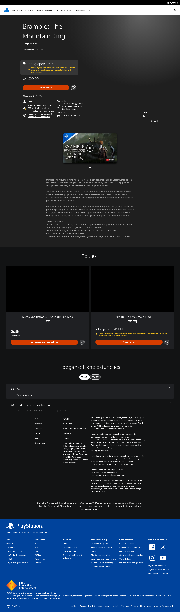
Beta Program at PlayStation (159, 573)
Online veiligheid (70, 551)
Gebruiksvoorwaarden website (106, 606)
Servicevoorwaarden (128, 543)
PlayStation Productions (16, 555)
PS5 (22, 10)
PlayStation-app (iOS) (157, 565)
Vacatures (10, 547)
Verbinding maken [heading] (157, 539)
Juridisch (74, 606)
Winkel (69, 10)
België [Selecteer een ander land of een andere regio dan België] (13, 606)
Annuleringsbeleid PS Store (130, 547)
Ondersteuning (82, 10)
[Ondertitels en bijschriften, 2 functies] (90, 407)
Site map (125, 606)
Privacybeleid (85, 606)
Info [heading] (8, 539)
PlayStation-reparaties (100, 555)
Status (93, 551)
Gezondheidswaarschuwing (131, 555)
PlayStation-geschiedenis (17, 562)
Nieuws (60, 10)
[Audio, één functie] (90, 391)
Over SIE (9, 543)
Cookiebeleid (136, 606)
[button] (39, 116)
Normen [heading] (67, 539)
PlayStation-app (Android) (158, 569)
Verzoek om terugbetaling (102, 562)
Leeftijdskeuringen (127, 551)
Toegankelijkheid (70, 547)
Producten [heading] (40, 539)
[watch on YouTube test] (110, 160)
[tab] (84, 377)
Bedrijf (9, 559)
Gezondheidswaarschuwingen (104, 472)
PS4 (29, 10)
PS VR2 (37, 551)
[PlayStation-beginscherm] (6, 10)
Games (15, 10)
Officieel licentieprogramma (131, 562)
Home (8, 532)
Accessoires (49, 10)
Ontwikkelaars (125, 559)
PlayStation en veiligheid (101, 547)
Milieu (65, 543)
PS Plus (38, 10)
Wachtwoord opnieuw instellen (104, 559)
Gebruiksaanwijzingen (100, 566)
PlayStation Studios (14, 551)
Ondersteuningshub (99, 543)
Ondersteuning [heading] (99, 539)
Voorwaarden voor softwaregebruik (159, 606)
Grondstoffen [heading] (126, 539)
